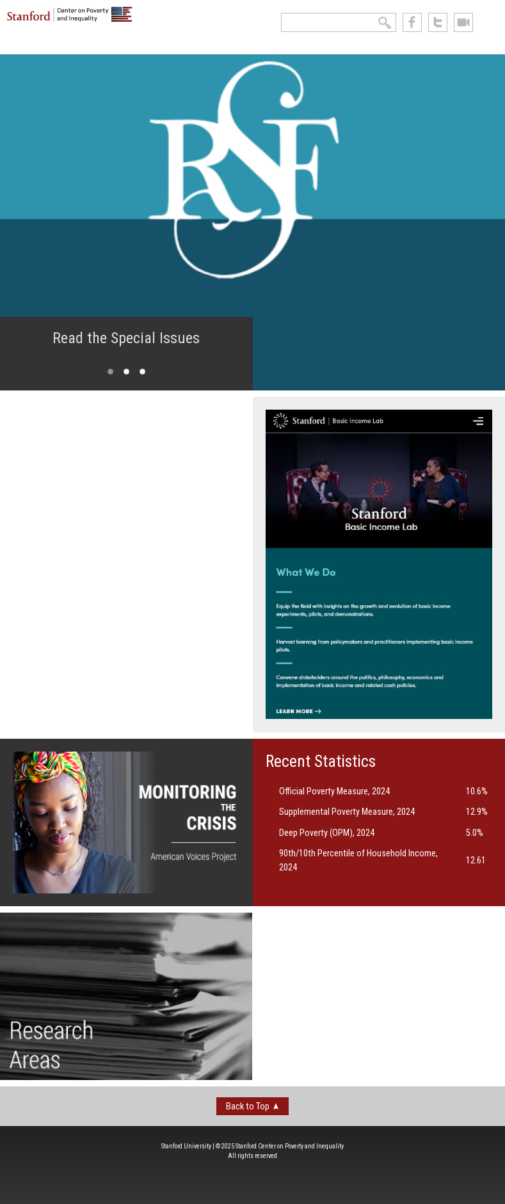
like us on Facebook (412, 22)
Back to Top (247, 1106)
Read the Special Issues (126, 338)
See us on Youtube (463, 22)
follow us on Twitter (437, 22)
